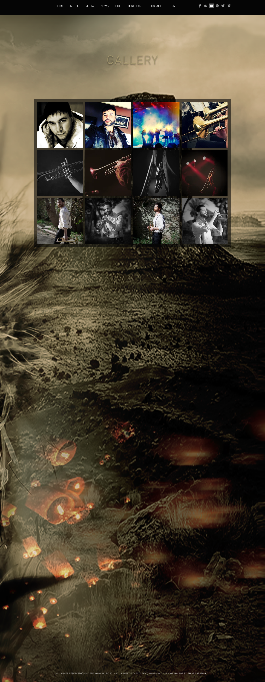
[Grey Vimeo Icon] (228, 6)
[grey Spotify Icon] (217, 6)
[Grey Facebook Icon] (200, 6)
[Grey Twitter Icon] (223, 6)
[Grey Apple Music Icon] (205, 6)
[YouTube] (211, 6)
